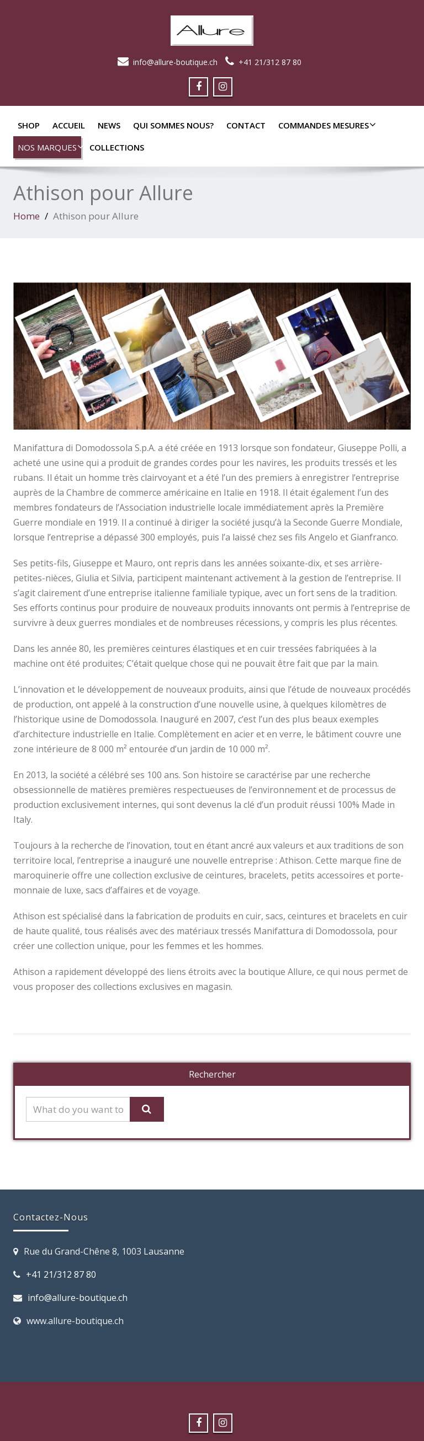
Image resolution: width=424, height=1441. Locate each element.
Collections (116, 147)
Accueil (68, 125)
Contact (246, 125)
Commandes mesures (325, 125)
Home (26, 216)
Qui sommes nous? (173, 125)
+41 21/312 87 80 (270, 62)
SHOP (29, 125)
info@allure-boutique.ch (175, 62)
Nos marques (49, 147)
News (109, 125)
